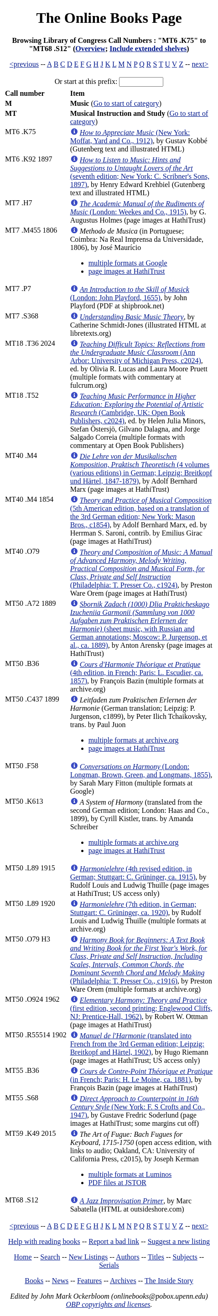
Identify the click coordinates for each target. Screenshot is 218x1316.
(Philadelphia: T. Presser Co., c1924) (141, 568)
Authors (128, 1257)
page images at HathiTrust (126, 271)
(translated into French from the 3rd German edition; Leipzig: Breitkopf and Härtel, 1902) (137, 1044)
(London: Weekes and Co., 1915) (137, 208)
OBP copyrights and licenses (108, 1304)
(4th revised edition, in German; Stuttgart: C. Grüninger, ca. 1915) (133, 873)
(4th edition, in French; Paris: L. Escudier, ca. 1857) (136, 673)
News (60, 1281)
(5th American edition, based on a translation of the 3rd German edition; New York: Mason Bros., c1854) (141, 512)
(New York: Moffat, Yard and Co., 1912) (130, 137)
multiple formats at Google (127, 263)
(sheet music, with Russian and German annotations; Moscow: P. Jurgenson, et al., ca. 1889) (139, 624)
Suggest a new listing (179, 1241)
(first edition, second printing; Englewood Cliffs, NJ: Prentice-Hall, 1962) (141, 1008)
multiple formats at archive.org (133, 740)
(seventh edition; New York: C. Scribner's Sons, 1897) (140, 172)
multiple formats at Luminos (130, 1174)
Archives (123, 1281)
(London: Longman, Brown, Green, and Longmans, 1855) (140, 771)
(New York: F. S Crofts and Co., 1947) (137, 1107)
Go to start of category (126, 103)
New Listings (88, 1257)
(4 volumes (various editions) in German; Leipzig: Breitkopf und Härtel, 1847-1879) (141, 469)
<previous (24, 64)
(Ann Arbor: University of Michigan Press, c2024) (137, 352)
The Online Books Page (109, 18)
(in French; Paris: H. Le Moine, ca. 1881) (141, 1075)
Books (34, 1281)
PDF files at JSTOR (117, 1182)
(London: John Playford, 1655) (129, 294)
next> (200, 64)
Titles (156, 1257)
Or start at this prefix (85, 81)
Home (23, 1257)
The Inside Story (169, 1281)
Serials (109, 1265)
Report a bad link (113, 1241)
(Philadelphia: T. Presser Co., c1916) (138, 960)
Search (50, 1257)
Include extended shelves (148, 48)
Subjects (185, 1257)
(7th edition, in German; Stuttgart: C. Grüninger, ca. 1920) (133, 908)
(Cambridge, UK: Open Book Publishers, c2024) (137, 408)
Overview (90, 48)
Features (89, 1281)
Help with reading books (44, 1241)
